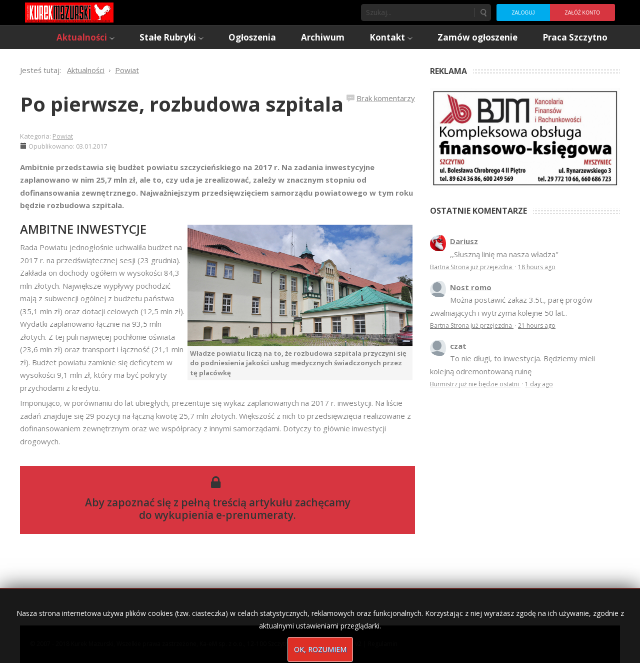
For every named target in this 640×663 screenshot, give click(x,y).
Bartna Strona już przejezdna (472, 267)
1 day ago (539, 384)
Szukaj (483, 12)
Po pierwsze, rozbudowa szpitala (182, 104)
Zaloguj (523, 13)
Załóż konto (582, 13)
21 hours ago (537, 325)
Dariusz (464, 241)
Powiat (62, 136)
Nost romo (471, 287)
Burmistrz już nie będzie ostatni (475, 384)
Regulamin (383, 643)
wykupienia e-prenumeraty (224, 515)
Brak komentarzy (385, 98)
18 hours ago (537, 267)
